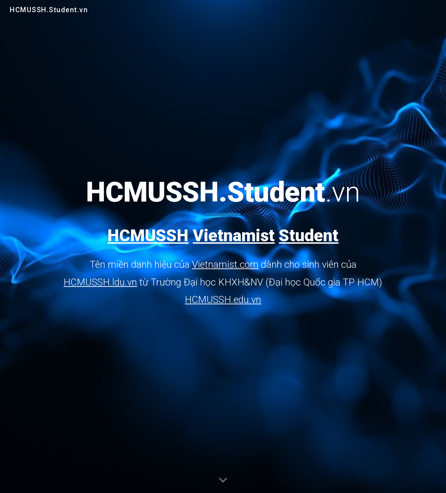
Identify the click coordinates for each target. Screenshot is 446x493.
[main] (223, 242)
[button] (223, 480)
